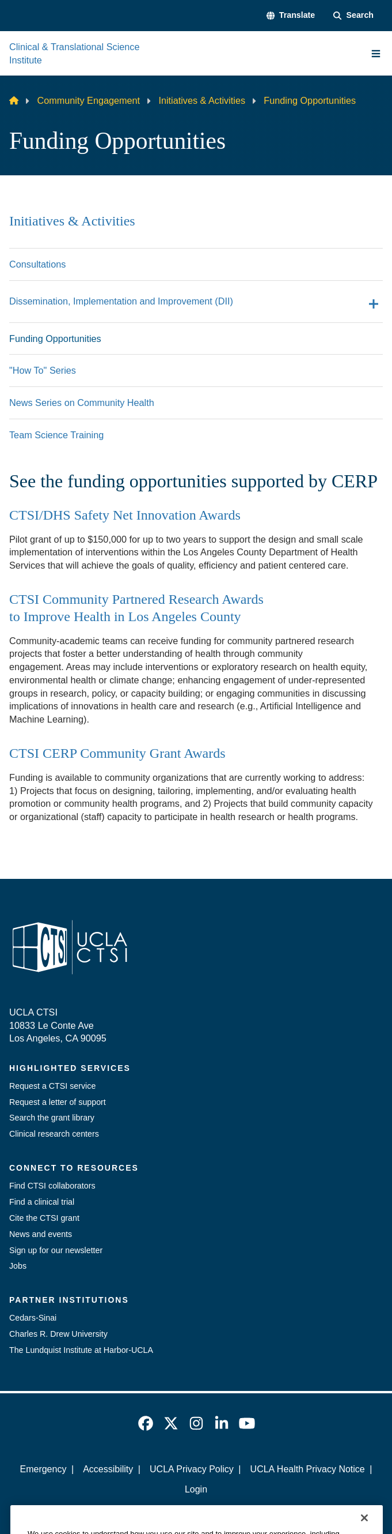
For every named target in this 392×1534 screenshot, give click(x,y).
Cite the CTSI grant (44, 1218)
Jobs (17, 1265)
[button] (291, 15)
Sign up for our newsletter (55, 1250)
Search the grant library (51, 1117)
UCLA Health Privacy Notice (307, 1469)
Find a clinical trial (41, 1201)
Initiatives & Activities (201, 100)
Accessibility (108, 1469)
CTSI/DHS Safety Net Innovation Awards (125, 514)
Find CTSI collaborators (52, 1185)
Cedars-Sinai (32, 1317)
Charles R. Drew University (58, 1334)
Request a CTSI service (52, 1086)
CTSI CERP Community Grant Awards (117, 753)
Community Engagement (88, 100)
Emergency (43, 1469)
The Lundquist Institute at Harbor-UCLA (81, 1350)
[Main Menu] (376, 54)
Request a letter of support (57, 1102)
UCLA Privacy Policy (192, 1469)
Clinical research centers (54, 1133)
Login (196, 1489)
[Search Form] (353, 15)
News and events (40, 1234)
